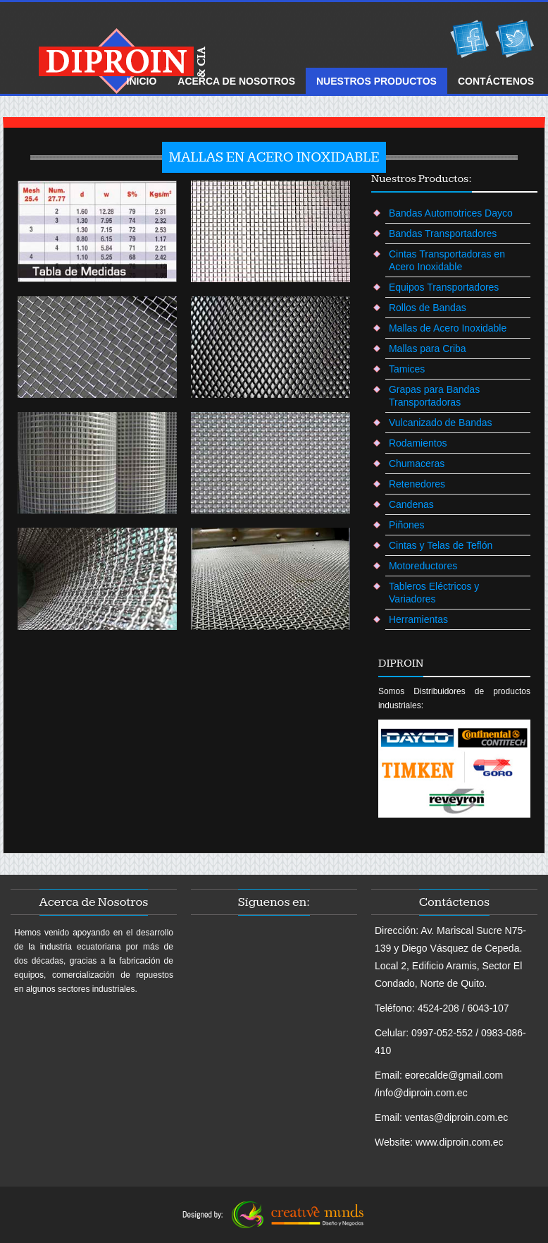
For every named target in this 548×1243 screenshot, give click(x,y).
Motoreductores (423, 565)
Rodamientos (418, 443)
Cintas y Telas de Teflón (440, 545)
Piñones (407, 524)
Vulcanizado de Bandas (440, 422)
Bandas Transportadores (443, 233)
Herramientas (418, 619)
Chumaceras (416, 463)
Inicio (142, 81)
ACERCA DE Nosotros (236, 81)
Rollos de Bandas (427, 307)
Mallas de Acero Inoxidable (447, 328)
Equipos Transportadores (444, 287)
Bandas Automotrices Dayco (451, 213)
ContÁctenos (496, 81)
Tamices (407, 369)
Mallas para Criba (427, 348)
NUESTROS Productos (376, 81)
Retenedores (417, 484)
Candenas (411, 504)
